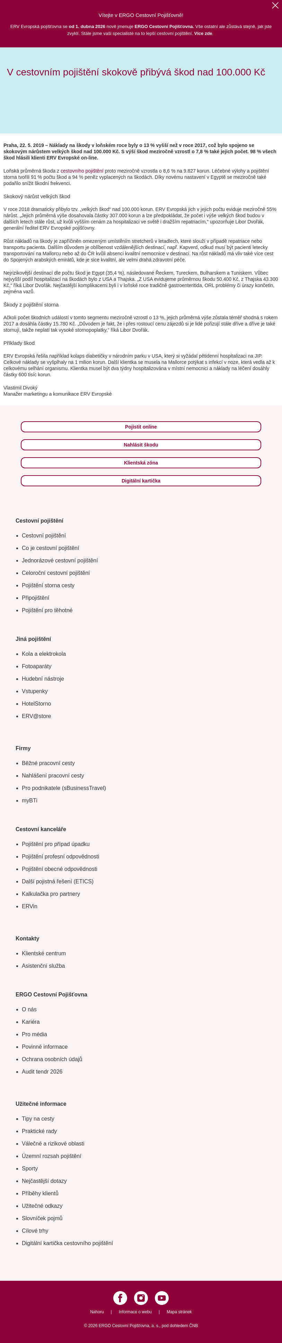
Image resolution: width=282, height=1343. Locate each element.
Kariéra (31, 1022)
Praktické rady (39, 1131)
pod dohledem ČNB (180, 1325)
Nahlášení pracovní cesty (53, 776)
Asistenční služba (43, 966)
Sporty (30, 1168)
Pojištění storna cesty (48, 585)
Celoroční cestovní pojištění (56, 573)
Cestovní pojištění (44, 536)
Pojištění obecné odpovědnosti (59, 869)
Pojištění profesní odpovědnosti (60, 856)
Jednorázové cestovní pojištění (60, 560)
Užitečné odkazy (42, 1206)
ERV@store (36, 716)
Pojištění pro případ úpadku (56, 844)
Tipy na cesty (38, 1119)
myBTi (29, 800)
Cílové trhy (35, 1231)
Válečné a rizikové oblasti (53, 1144)
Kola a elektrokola (44, 654)
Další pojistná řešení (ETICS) (58, 881)
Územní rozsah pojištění (51, 1156)
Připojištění (35, 598)
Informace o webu (135, 1311)
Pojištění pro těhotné (47, 610)
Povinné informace (45, 1047)
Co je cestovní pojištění (50, 548)
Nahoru (97, 1311)
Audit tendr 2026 (42, 1072)
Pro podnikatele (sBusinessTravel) (64, 788)
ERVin (29, 906)
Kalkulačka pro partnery (51, 894)
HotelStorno (36, 704)
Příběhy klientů (40, 1193)
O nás (29, 1009)
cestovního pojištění (83, 171)
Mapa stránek (179, 1311)
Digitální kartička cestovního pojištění (67, 1243)
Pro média (34, 1034)
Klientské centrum (44, 953)
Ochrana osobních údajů (52, 1059)
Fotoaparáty (36, 666)
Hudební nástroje (43, 679)
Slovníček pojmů (42, 1218)
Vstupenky (35, 691)
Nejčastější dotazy (44, 1181)
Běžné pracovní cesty (48, 763)
